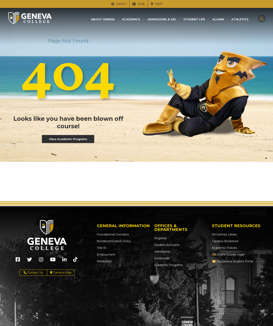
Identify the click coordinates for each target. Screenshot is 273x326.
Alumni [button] (218, 19)
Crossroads (161, 258)
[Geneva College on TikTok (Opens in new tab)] (76, 261)
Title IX (101, 248)
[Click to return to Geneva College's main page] (30, 23)
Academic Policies (224, 248)
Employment (106, 254)
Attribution (104, 261)
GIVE (138, 4)
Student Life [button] (194, 19)
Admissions (162, 251)
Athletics (240, 19)
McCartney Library (224, 234)
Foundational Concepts (113, 234)
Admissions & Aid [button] (162, 19)
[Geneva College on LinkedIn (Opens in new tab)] (64, 261)
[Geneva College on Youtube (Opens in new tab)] (53, 261)
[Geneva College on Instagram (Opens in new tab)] (41, 261)
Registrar (160, 238)
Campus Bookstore (225, 241)
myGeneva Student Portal (232, 261)
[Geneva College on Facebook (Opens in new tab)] (18, 261)
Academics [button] (131, 19)
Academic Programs (168, 265)
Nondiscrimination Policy (114, 241)
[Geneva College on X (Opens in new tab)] (29, 261)
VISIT (157, 4)
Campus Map (61, 272)
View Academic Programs (68, 139)
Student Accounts (166, 245)
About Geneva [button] (103, 19)
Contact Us (33, 272)
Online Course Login (228, 254)
